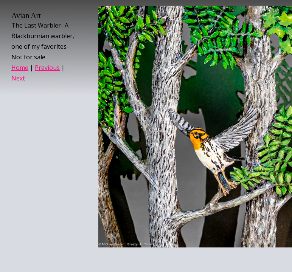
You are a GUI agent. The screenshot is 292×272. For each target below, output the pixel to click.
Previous (47, 67)
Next (18, 78)
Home (19, 67)
